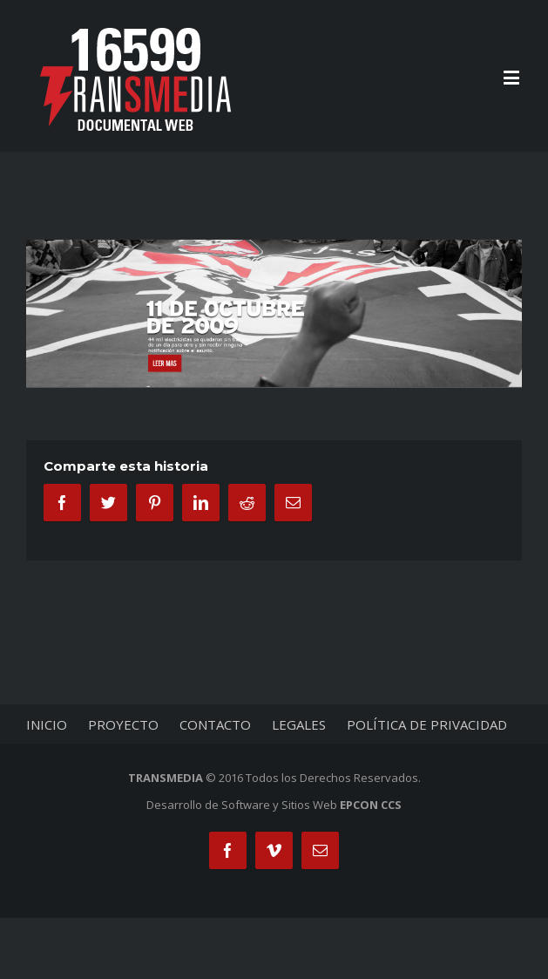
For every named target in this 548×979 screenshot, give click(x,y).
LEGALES (299, 724)
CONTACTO (215, 724)
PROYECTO (123, 724)
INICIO (46, 724)
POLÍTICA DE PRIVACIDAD (427, 724)
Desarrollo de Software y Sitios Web (274, 804)
